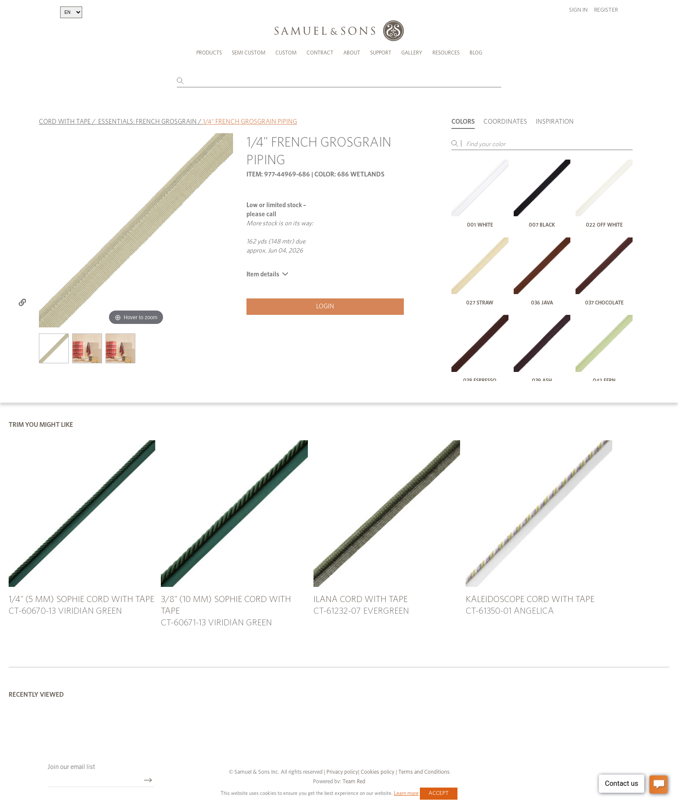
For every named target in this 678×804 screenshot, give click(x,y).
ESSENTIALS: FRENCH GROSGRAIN (147, 122)
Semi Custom (248, 52)
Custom (286, 52)
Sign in (578, 10)
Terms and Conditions (423, 772)
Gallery (411, 52)
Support (380, 52)
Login (325, 306)
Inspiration (555, 122)
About (351, 52)
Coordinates (505, 122)
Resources (446, 52)
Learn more (406, 793)
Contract (320, 52)
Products (209, 52)
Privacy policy (342, 772)
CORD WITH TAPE (65, 122)
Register (606, 10)
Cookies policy (377, 772)
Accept (439, 793)
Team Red (353, 782)
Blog (476, 52)
